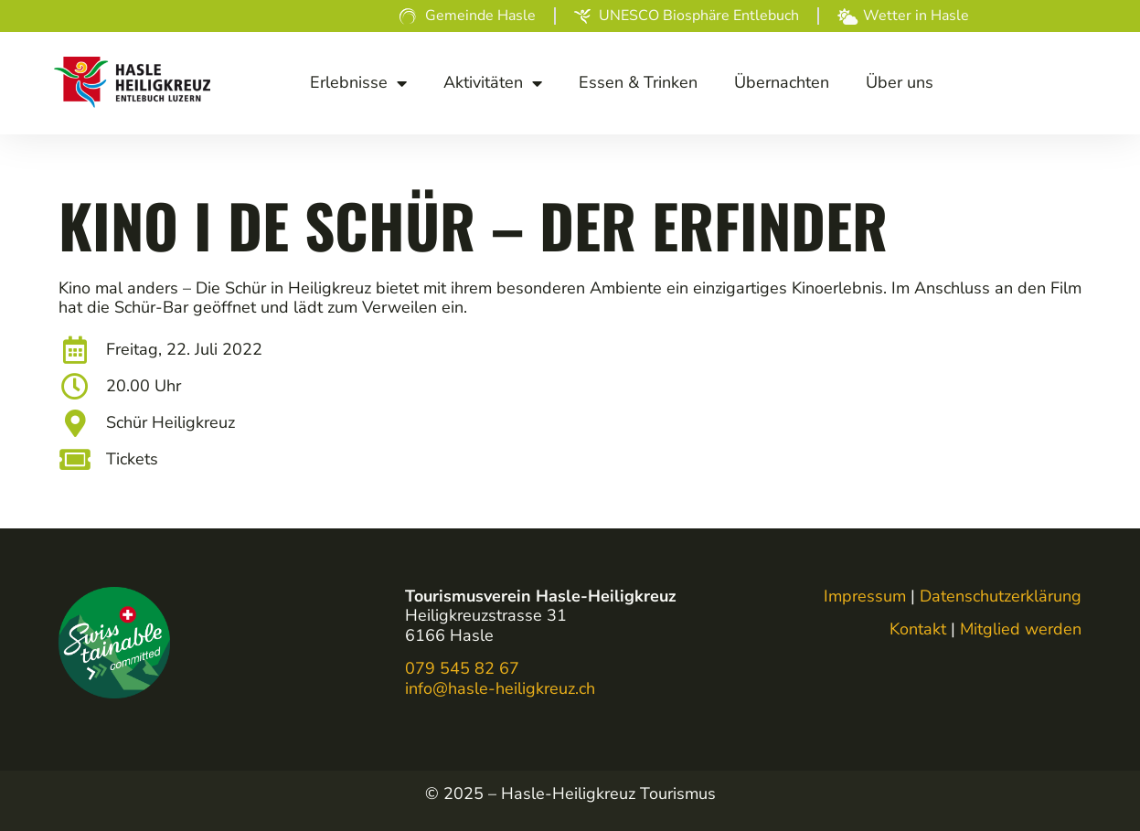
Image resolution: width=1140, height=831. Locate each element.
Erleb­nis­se (358, 83)
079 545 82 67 (462, 668)
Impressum (865, 596)
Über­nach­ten (781, 82)
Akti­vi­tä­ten (492, 83)
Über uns (899, 82)
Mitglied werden (1020, 629)
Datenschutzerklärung (1000, 596)
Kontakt (918, 629)
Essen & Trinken (638, 82)
